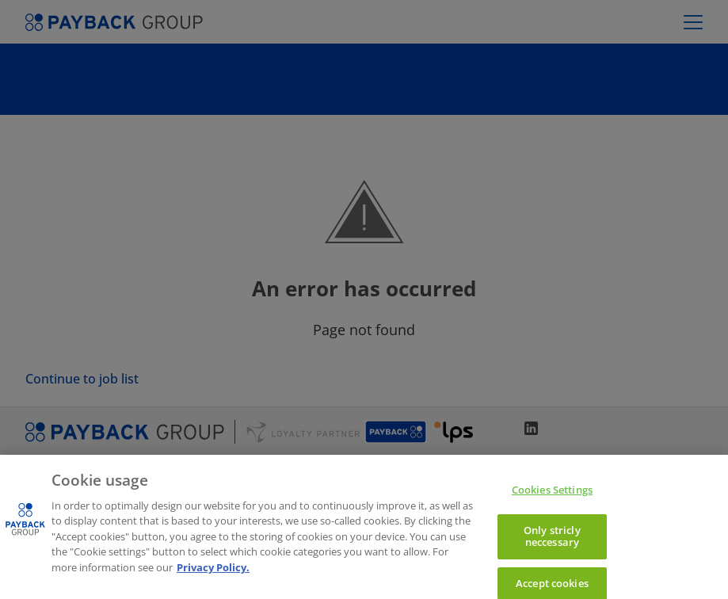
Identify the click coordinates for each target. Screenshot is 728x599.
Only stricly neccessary (552, 545)
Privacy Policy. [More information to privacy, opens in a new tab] (213, 577)
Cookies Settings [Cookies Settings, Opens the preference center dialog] (552, 499)
